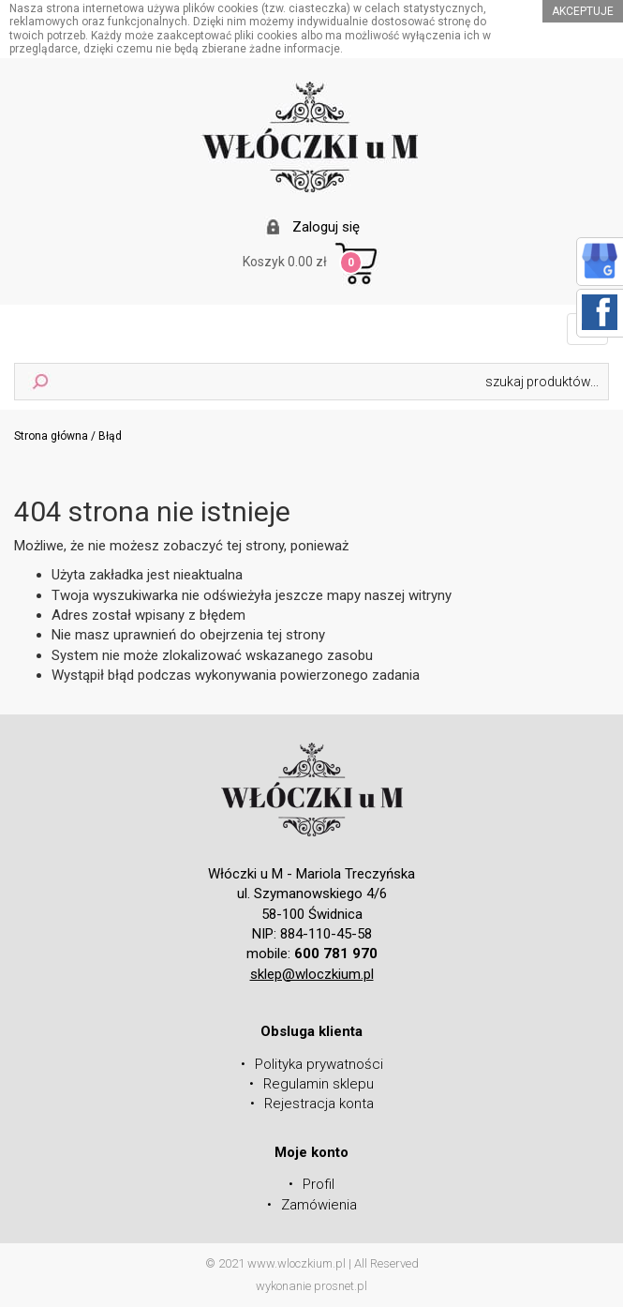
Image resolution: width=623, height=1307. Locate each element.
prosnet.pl (340, 1286)
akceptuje (583, 11)
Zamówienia (319, 1204)
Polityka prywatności (319, 1064)
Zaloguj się (326, 226)
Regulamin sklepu (318, 1083)
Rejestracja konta (319, 1103)
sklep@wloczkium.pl (312, 974)
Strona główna (51, 436)
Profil (318, 1184)
